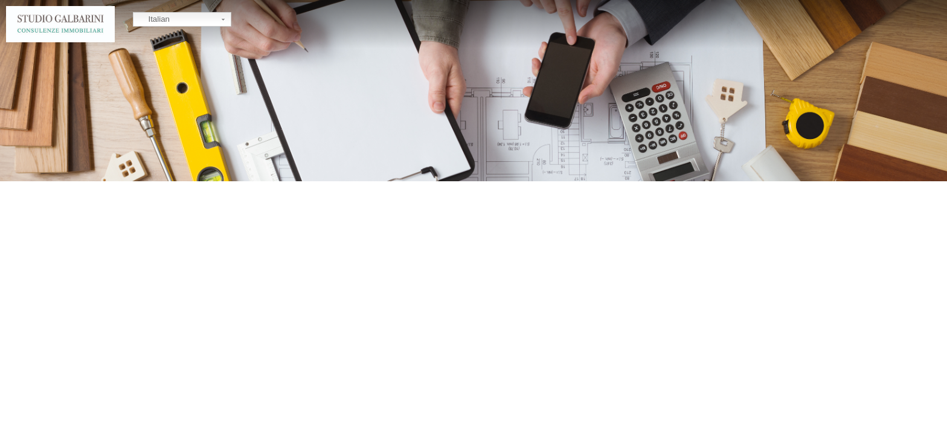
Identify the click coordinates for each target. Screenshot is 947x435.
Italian (153, 19)
